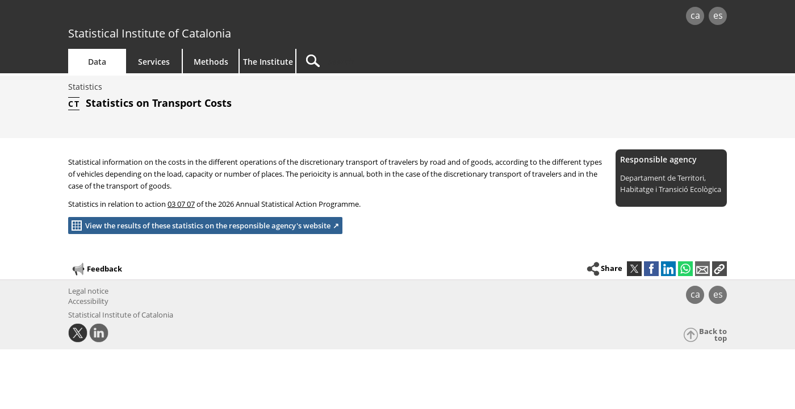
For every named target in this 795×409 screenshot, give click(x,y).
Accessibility (88, 301)
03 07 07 (181, 204)
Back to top (713, 335)
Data (97, 61)
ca (695, 15)
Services (154, 61)
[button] (719, 268)
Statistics (85, 86)
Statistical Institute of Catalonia (149, 33)
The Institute (268, 61)
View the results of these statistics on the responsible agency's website (199, 225)
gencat (200, 17)
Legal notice (88, 291)
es (718, 15)
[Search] (392, 61)
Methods (211, 61)
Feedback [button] (96, 269)
